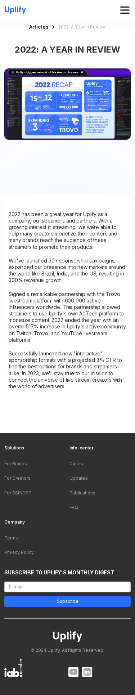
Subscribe (67, 601)
